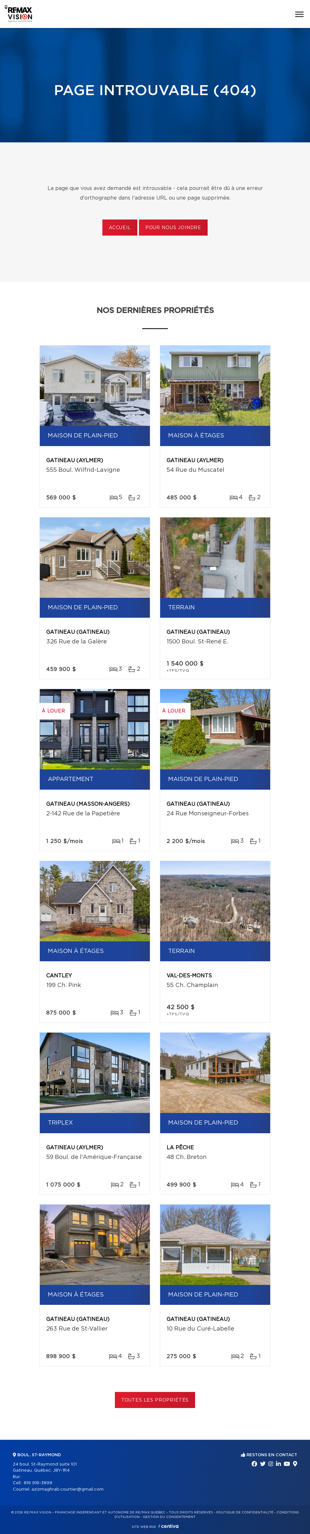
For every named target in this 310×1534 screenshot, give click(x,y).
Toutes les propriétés (155, 1400)
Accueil (120, 228)
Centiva (168, 1526)
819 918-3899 (38, 1483)
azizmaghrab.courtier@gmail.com (67, 1489)
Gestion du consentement (169, 1517)
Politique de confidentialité (244, 1512)
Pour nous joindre (173, 228)
